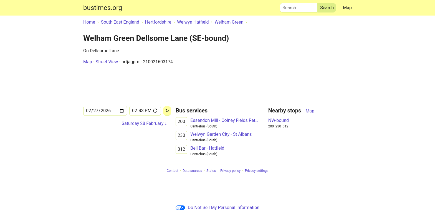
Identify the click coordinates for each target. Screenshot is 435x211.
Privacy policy (230, 171)
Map (347, 7)
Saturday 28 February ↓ (144, 123)
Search (299, 6)
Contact (172, 171)
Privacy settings (257, 171)
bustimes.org (102, 8)
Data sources (192, 171)
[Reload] (167, 111)
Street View (106, 61)
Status (211, 171)
